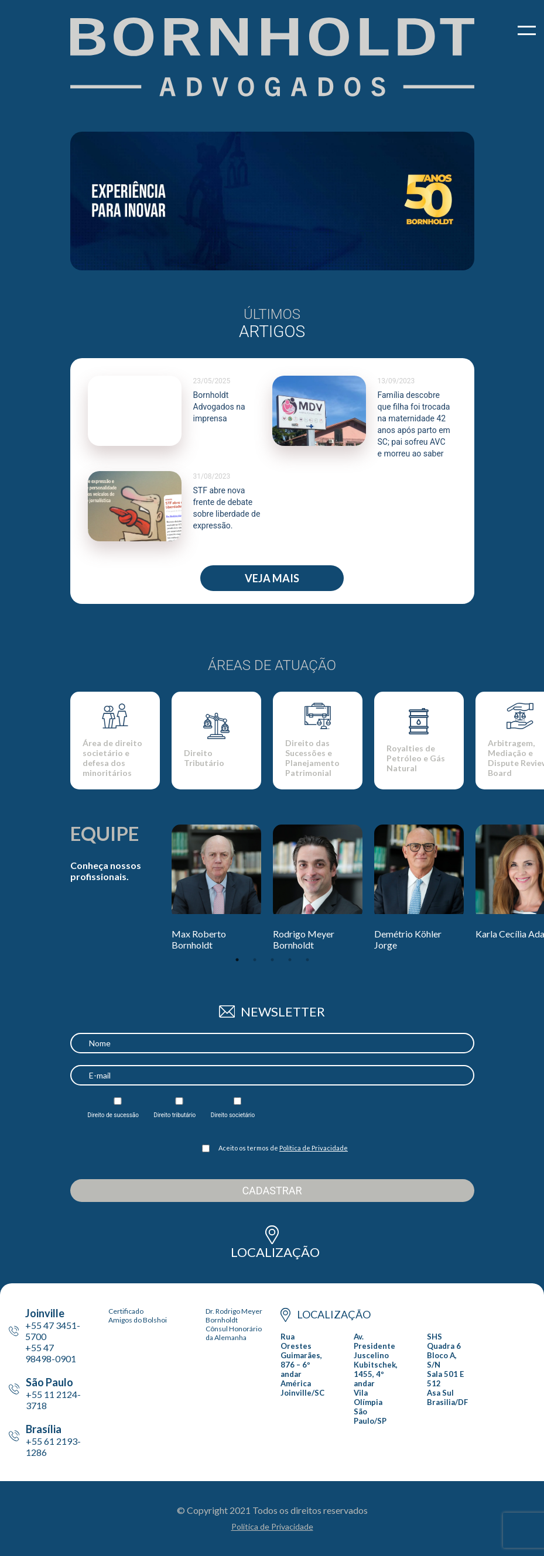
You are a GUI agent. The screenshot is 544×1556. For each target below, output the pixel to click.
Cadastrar (272, 1190)
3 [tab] (272, 960)
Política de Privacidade (313, 1148)
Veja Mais (272, 578)
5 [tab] (307, 960)
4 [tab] (290, 960)
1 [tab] (237, 960)
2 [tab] (255, 960)
